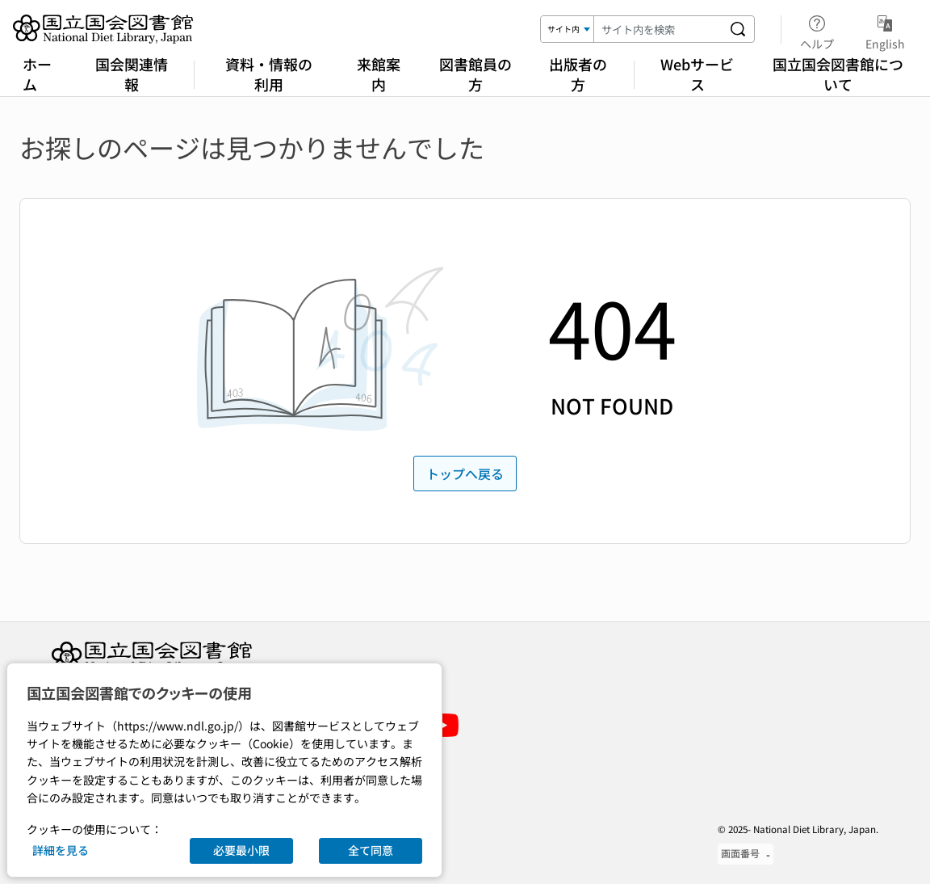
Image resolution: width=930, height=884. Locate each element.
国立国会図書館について (838, 74)
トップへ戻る (465, 473)
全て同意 (370, 850)
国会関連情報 (131, 74)
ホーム (37, 74)
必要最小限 (241, 850)
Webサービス (697, 74)
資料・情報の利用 (268, 74)
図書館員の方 (475, 74)
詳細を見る (60, 850)
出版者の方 (578, 74)
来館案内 (378, 74)
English (885, 30)
